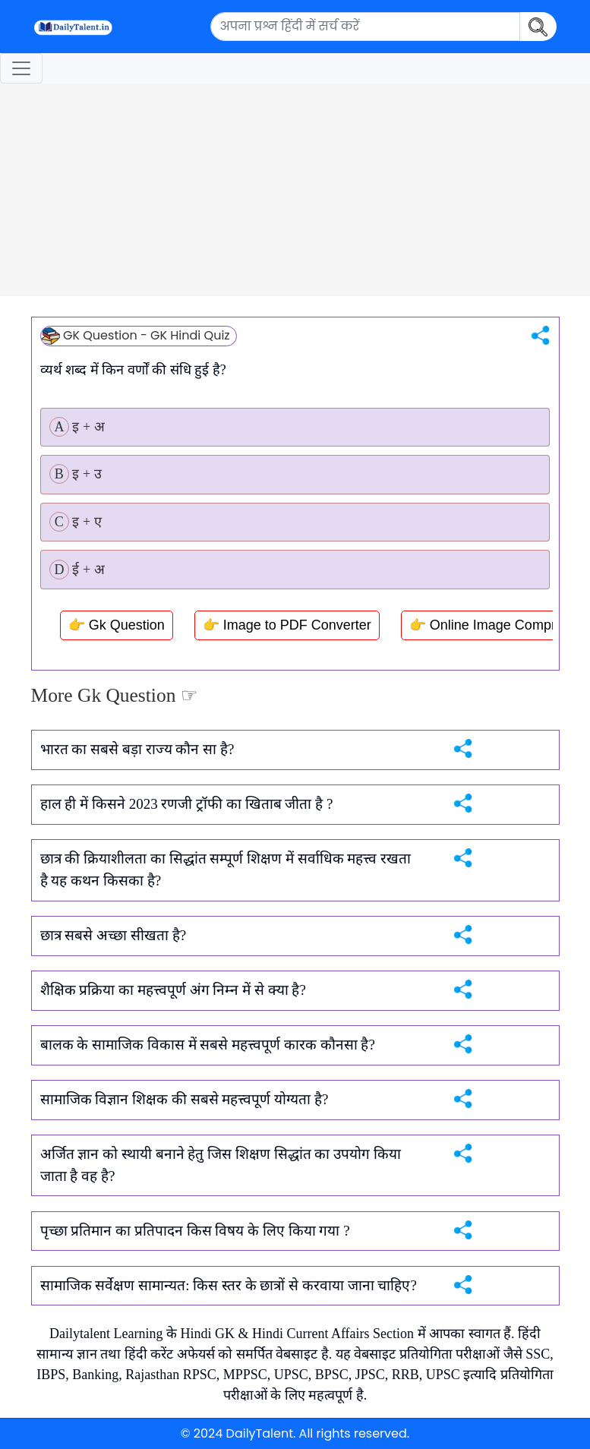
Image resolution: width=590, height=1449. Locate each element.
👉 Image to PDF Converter (287, 625)
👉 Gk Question (116, 625)
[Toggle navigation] (21, 68)
